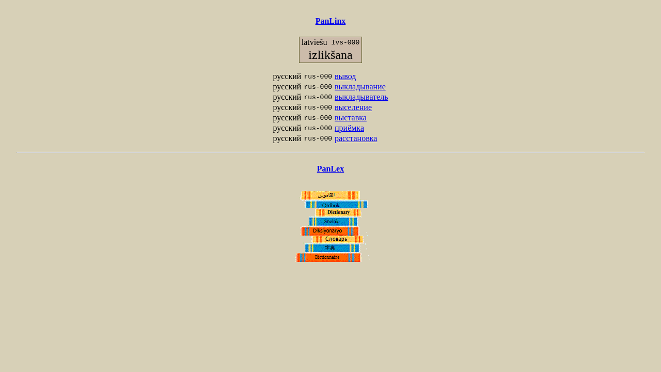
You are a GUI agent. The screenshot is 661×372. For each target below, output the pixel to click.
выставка (351, 117)
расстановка (356, 138)
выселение (353, 107)
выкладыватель (361, 96)
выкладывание (360, 86)
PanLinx (331, 21)
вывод (345, 76)
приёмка (349, 127)
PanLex (330, 168)
